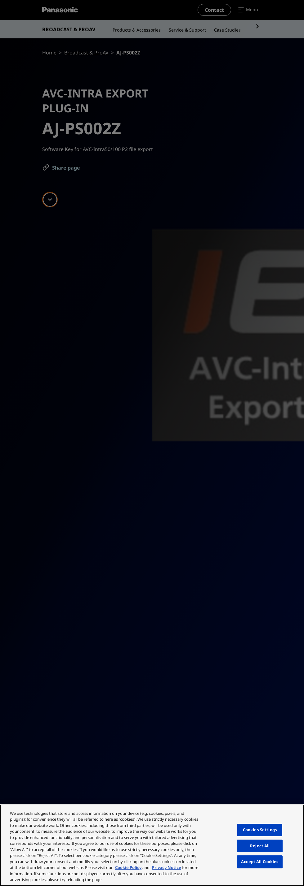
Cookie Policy (128, 867)
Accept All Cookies (260, 861)
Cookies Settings (260, 829)
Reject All (260, 846)
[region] (152, 845)
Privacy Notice (166, 867)
